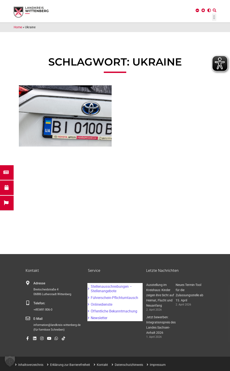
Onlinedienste (101, 304)
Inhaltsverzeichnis (30, 364)
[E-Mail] (28, 318)
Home (18, 27)
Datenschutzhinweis (129, 364)
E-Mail (38, 319)
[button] (214, 17)
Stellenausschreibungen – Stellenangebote (111, 288)
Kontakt (102, 364)
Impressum (158, 364)
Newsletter (99, 317)
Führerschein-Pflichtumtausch (114, 297)
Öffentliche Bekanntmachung (114, 311)
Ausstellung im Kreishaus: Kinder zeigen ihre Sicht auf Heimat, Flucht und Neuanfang (160, 295)
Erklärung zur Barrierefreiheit (70, 364)
